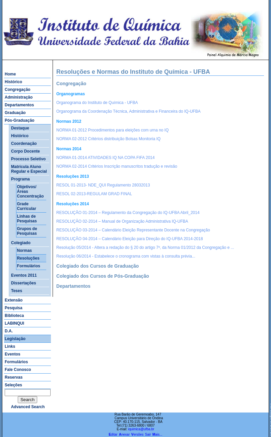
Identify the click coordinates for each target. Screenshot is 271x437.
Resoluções (28, 258)
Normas (24, 250)
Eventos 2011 (24, 275)
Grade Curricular (26, 206)
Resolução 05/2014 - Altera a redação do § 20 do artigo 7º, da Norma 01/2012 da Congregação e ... (145, 247)
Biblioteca (14, 315)
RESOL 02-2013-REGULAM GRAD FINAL (94, 194)
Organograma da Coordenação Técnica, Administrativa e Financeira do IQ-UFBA (128, 111)
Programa (20, 179)
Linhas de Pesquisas (27, 218)
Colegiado (20, 242)
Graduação (15, 112)
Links (10, 346)
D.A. (9, 331)
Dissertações (23, 283)
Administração (18, 97)
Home (10, 74)
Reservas (13, 377)
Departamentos (19, 105)
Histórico (13, 81)
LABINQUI (14, 323)
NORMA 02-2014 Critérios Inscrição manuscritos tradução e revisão (116, 166)
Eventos (12, 354)
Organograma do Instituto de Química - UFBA (97, 102)
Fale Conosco (18, 369)
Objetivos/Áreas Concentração (30, 191)
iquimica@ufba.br (141, 429)
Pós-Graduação (20, 120)
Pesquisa (13, 308)
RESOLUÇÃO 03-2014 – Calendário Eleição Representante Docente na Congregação (133, 230)
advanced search (28, 406)
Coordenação (24, 143)
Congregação (17, 89)
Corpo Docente (25, 151)
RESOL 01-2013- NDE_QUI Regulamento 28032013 (103, 185)
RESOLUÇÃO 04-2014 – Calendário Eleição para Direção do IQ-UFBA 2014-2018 (129, 238)
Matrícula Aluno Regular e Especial (29, 169)
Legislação (15, 338)
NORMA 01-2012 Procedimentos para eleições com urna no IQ (112, 130)
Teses (16, 290)
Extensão (13, 300)
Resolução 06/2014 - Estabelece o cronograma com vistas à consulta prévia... (125, 256)
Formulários (28, 266)
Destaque (20, 128)
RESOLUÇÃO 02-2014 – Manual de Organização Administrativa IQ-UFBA (122, 221)
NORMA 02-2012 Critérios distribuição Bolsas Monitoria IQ (108, 138)
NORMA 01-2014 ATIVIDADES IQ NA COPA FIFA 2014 (105, 157)
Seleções (13, 385)
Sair (148, 434)
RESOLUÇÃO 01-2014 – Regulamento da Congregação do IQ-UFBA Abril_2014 (128, 212)
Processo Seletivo (28, 159)
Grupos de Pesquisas (27, 231)
